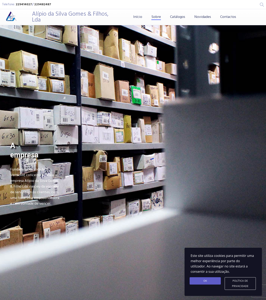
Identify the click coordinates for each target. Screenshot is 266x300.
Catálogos (177, 17)
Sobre (156, 17)
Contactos (228, 17)
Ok (205, 281)
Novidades (202, 17)
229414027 (24, 4)
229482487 (42, 4)
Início (137, 17)
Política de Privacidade (240, 283)
